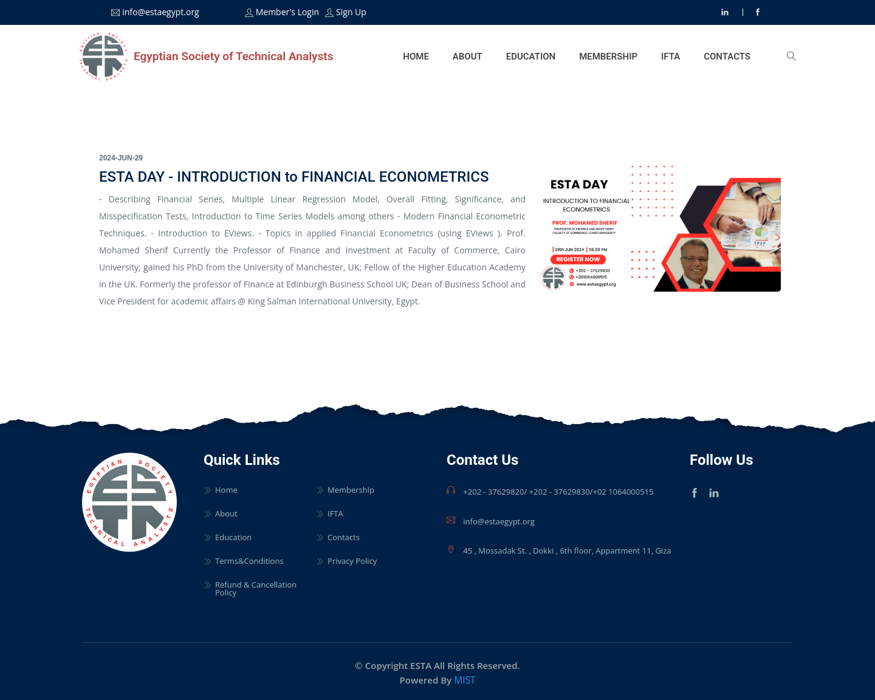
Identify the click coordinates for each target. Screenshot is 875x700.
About (467, 55)
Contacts (727, 55)
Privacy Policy (352, 559)
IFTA (670, 55)
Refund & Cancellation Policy (256, 586)
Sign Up (351, 12)
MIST (465, 677)
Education (530, 55)
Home (415, 55)
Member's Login (287, 12)
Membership (608, 55)
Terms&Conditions (249, 559)
